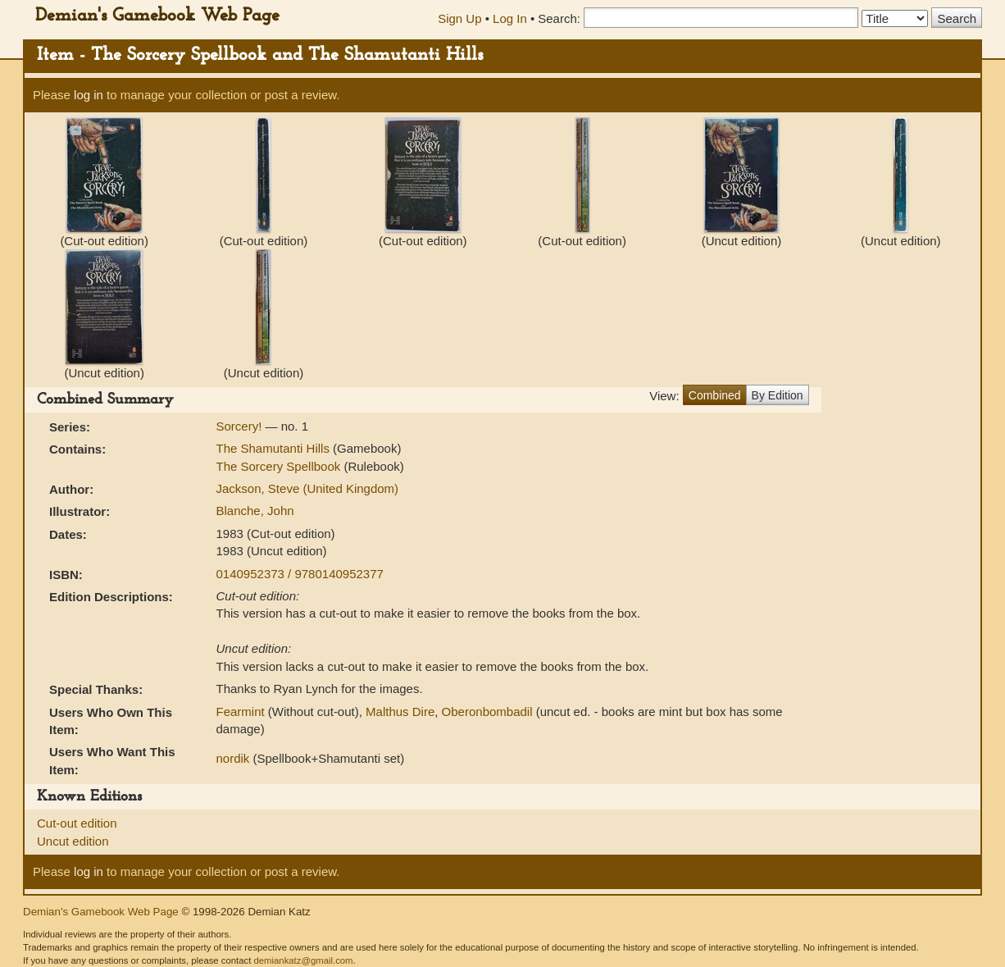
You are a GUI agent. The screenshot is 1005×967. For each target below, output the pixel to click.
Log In (510, 18)
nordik (233, 758)
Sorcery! (241, 426)
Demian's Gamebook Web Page (157, 16)
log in (88, 95)
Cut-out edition (77, 823)
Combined (715, 395)
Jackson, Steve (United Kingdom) (307, 488)
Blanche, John (255, 511)
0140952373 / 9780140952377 (300, 574)
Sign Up (459, 18)
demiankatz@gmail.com (302, 960)
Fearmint (240, 711)
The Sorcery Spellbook (280, 466)
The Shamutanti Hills (275, 448)
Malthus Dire (400, 711)
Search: (559, 18)
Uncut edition (73, 841)
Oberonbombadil (487, 711)
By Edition (777, 395)
